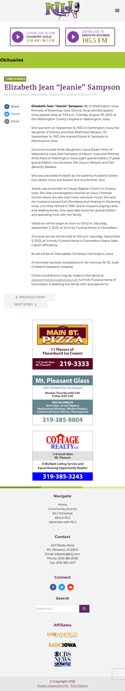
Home (62, 504)
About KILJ (62, 517)
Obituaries (11, 60)
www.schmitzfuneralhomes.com (54, 280)
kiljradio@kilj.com (67, 554)
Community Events (62, 509)
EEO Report (79, 686)
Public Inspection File (52, 686)
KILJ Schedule (62, 513)
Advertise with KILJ (62, 522)
